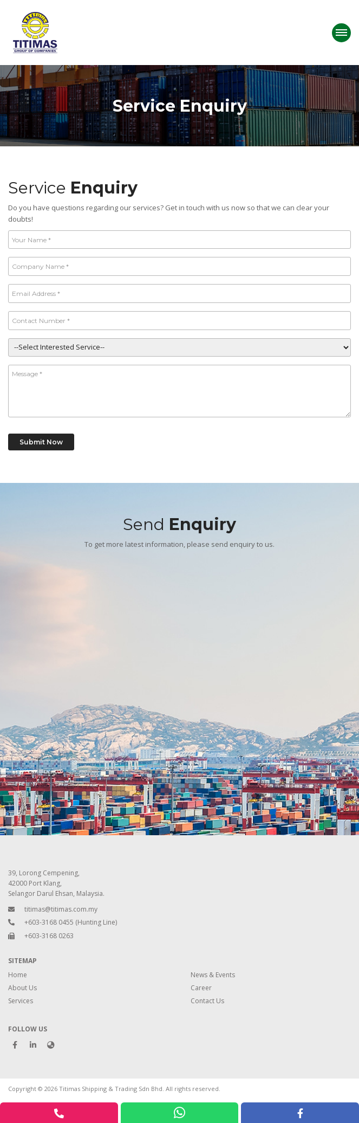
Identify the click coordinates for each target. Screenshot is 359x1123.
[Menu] (341, 32)
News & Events (213, 974)
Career (201, 987)
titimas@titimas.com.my (60, 909)
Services (20, 1000)
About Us (22, 987)
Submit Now (41, 442)
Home (17, 974)
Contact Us (207, 1000)
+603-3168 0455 (49, 922)
